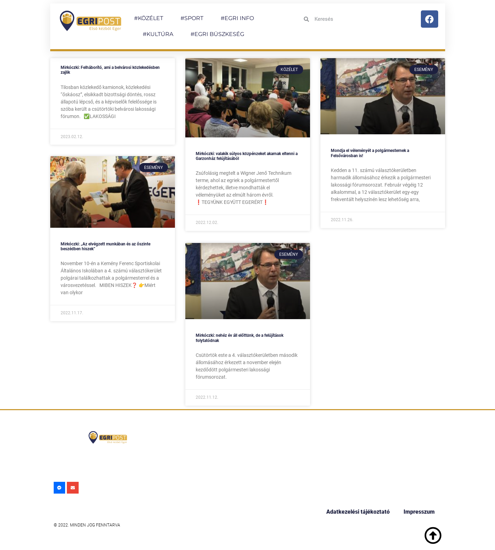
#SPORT (191, 18)
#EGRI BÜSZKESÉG (217, 34)
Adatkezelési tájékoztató (358, 511)
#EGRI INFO (237, 18)
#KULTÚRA (158, 34)
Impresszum (419, 511)
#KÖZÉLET (148, 18)
